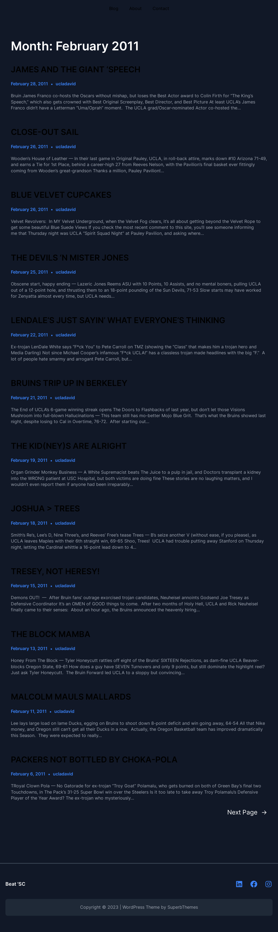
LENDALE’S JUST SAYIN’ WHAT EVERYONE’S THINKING (118, 320)
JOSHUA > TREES (45, 508)
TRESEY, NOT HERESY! (55, 571)
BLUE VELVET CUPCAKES (61, 195)
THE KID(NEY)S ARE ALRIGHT (69, 446)
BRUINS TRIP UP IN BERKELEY (69, 383)
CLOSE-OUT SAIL (45, 132)
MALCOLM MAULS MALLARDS (71, 697)
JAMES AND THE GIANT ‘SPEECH (75, 69)
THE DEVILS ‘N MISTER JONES (70, 257)
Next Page (247, 812)
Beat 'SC (15, 884)
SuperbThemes (183, 907)
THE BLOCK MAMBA (50, 634)
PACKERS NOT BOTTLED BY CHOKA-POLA (94, 759)
